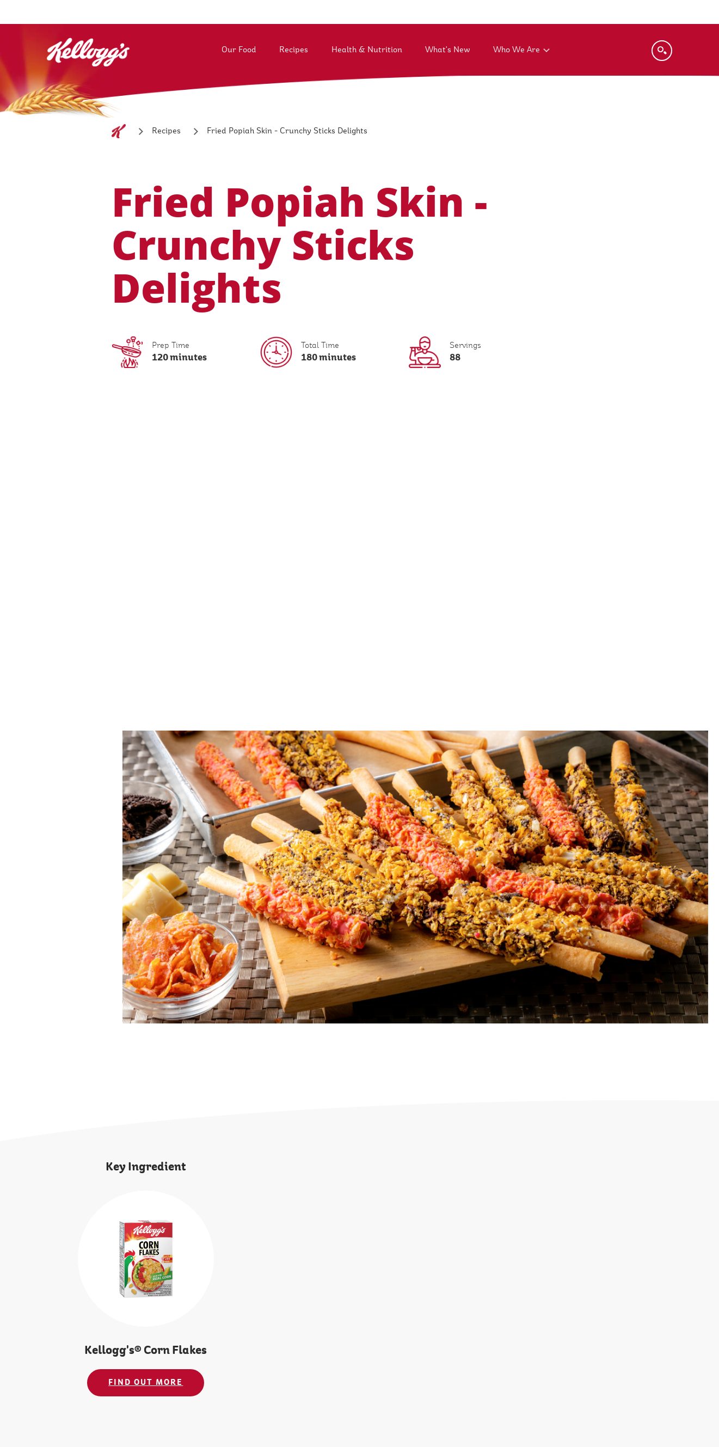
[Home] (119, 131)
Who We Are (516, 50)
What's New (447, 50)
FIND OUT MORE (145, 1382)
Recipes (293, 50)
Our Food (239, 50)
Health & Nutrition (366, 50)
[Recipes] (166, 131)
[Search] (662, 50)
